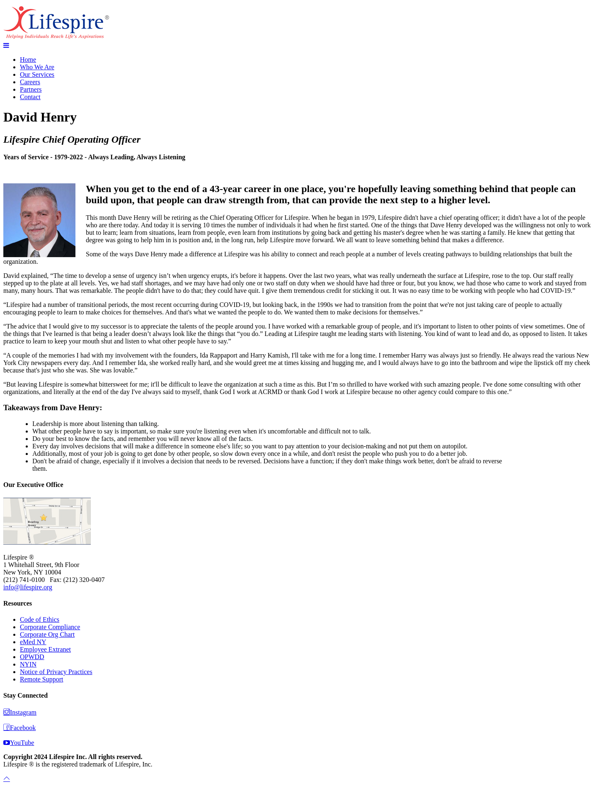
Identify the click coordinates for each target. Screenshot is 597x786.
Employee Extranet (45, 649)
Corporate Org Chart (47, 634)
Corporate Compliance (50, 626)
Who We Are (37, 67)
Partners (30, 89)
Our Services (37, 74)
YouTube (18, 742)
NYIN (28, 664)
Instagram (19, 712)
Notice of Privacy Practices (56, 671)
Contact (30, 96)
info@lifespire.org (27, 587)
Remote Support (41, 679)
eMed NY (33, 641)
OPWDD (32, 656)
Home (28, 59)
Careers (30, 81)
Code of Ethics (39, 619)
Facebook (19, 727)
